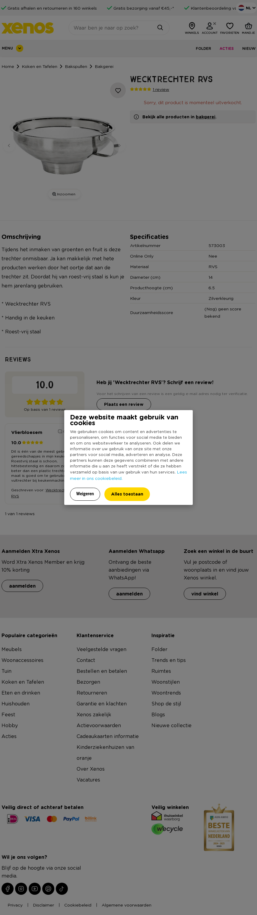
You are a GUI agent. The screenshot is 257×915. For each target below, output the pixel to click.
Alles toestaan (127, 494)
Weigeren (85, 493)
